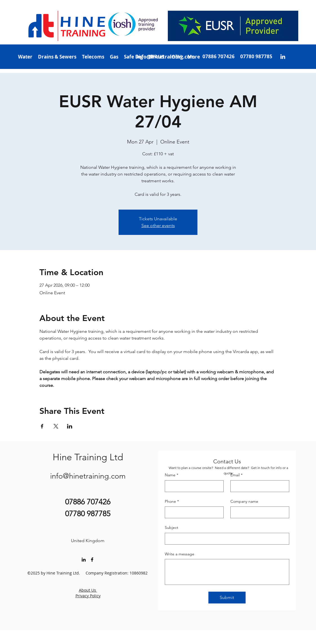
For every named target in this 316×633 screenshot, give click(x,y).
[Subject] (225, 538)
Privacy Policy (88, 595)
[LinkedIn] (282, 56)
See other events (158, 225)
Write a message (179, 553)
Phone (172, 501)
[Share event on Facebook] (42, 426)
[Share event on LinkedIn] (69, 426)
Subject (171, 527)
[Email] (258, 486)
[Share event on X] (56, 426)
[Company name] (258, 512)
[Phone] (192, 512)
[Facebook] (92, 559)
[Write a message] (227, 572)
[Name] (192, 486)
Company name (244, 501)
